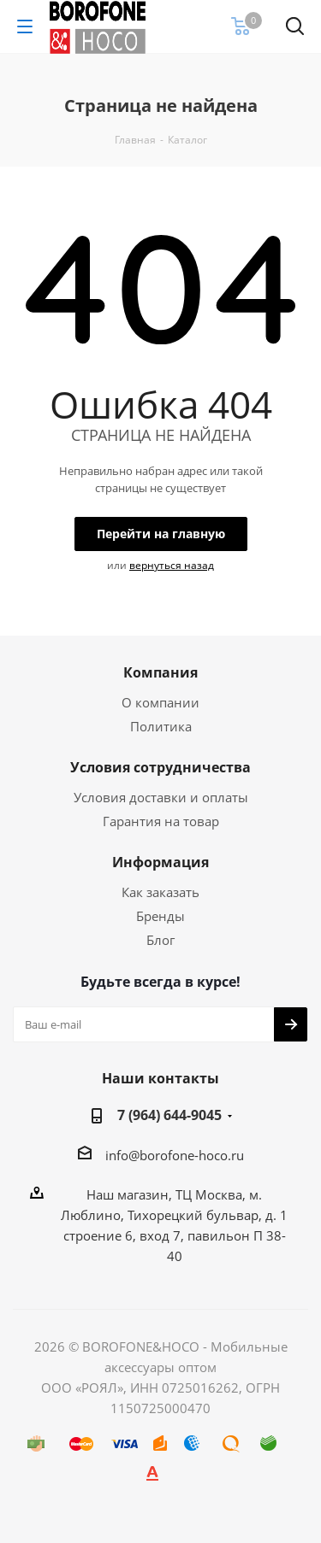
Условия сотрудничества (160, 767)
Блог (160, 939)
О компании (160, 702)
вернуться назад (171, 565)
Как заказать (160, 892)
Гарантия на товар (161, 821)
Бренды (160, 915)
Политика (161, 726)
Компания (160, 672)
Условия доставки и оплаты (161, 797)
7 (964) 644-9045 (169, 1115)
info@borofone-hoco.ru (174, 1155)
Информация (160, 862)
